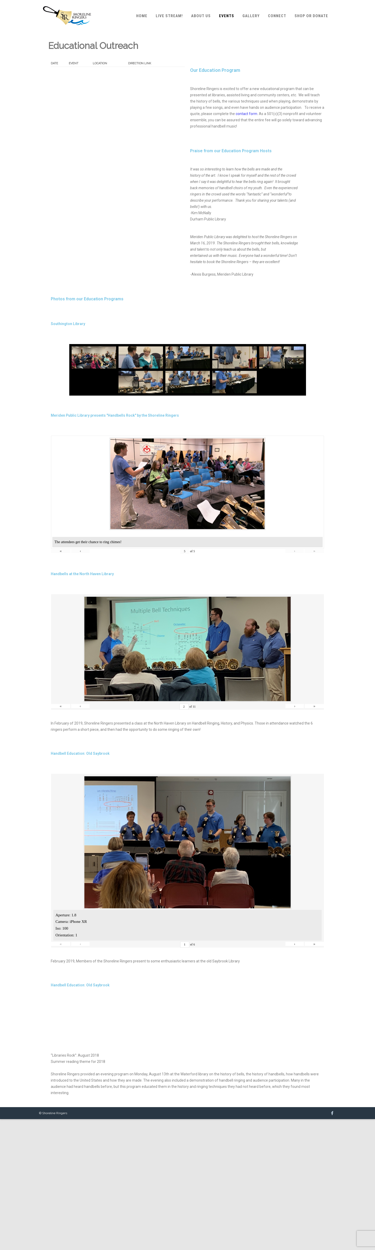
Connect (277, 16)
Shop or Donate (311, 16)
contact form (246, 114)
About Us (201, 16)
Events (226, 16)
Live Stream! (169, 16)
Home (141, 16)
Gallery (251, 16)
